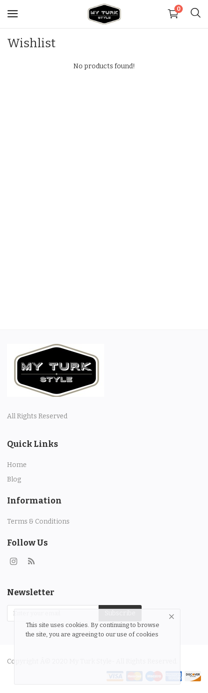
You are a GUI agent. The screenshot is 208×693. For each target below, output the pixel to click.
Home (17, 465)
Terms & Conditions (38, 521)
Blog (14, 479)
